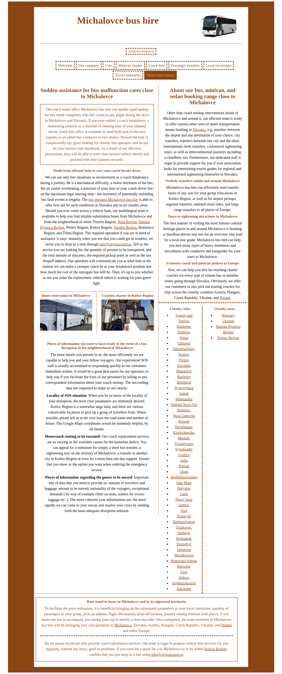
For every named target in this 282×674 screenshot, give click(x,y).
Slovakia (199, 130)
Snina (184, 338)
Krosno (183, 421)
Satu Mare (184, 483)
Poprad (184, 466)
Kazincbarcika (184, 432)
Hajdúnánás (184, 427)
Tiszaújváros (184, 444)
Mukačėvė (184, 371)
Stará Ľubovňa (184, 416)
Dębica (184, 577)
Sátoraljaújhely (184, 349)
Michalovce (123, 625)
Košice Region (215, 649)
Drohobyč (183, 544)
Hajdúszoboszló (184, 583)
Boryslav (184, 488)
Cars (108, 65)
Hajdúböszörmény (184, 477)
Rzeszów (184, 566)
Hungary (228, 315)
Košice (184, 354)
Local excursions (218, 65)
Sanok (183, 393)
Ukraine (228, 321)
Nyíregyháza (183, 388)
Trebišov (183, 332)
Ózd (184, 511)
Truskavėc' (184, 527)
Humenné (184, 326)
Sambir (184, 505)
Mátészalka (183, 399)
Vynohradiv (184, 449)
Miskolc (184, 438)
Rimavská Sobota (184, 561)
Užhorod (183, 343)
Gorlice (183, 455)
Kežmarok (184, 538)
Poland (225, 298)
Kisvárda (184, 365)
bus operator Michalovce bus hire (113, 199)
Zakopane (184, 589)
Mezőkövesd (183, 555)
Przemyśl (184, 516)
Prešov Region (228, 338)
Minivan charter (130, 65)
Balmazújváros (184, 522)
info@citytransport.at (141, 51)
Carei (184, 494)
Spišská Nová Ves (184, 405)
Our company (88, 65)
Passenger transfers (185, 65)
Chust (184, 471)
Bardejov (184, 377)
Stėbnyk (184, 533)
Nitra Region (127, 222)
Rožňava (183, 410)
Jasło (184, 460)
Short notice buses (160, 75)
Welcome (65, 65)
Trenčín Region (125, 227)
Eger (184, 572)
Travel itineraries (128, 75)
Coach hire (157, 65)
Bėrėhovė (184, 382)
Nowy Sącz (184, 499)
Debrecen (184, 550)
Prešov (184, 360)
